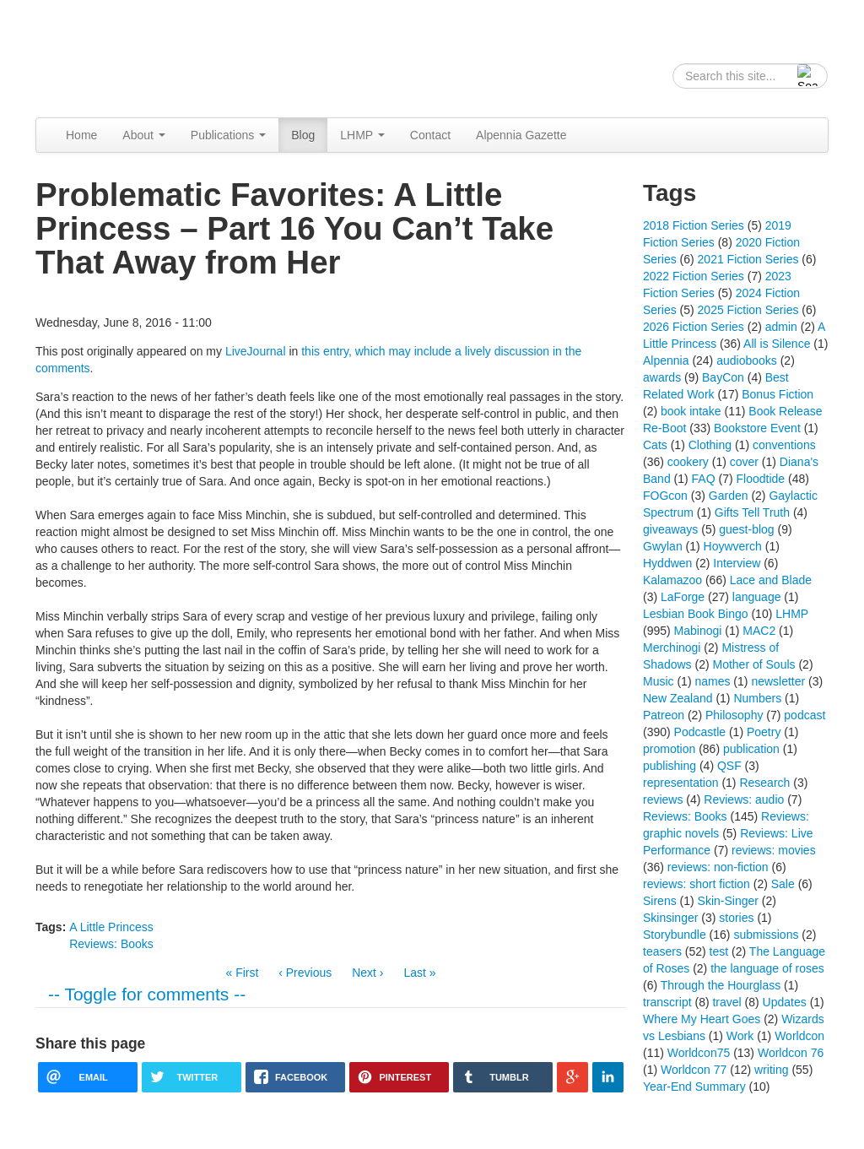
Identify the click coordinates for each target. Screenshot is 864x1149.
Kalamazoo (672, 580)
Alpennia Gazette (521, 135)
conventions (784, 445)
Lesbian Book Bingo (695, 614)
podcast (804, 715)
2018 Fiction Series (693, 225)
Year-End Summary (694, 1086)
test (719, 951)
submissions (765, 934)
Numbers (757, 698)
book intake (691, 411)
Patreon (663, 715)
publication (751, 749)
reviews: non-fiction (718, 867)
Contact (430, 135)
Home (81, 135)
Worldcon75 (698, 1053)
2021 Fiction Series (748, 259)
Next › (367, 972)
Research (764, 782)
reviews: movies (774, 850)
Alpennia (122, 56)
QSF (729, 765)
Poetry (763, 732)
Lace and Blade (771, 580)
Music (658, 681)
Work (739, 1036)
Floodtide (761, 478)
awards (662, 377)
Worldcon (799, 1036)
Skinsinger (670, 917)
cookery (688, 462)
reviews (663, 799)
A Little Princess (111, 927)
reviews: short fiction (696, 884)
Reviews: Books (111, 944)
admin (781, 326)
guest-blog (746, 529)
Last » (419, 972)
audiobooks (746, 360)
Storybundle (674, 934)
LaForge (683, 597)
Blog (303, 135)
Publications (228, 135)
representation (681, 782)
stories (736, 917)
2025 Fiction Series (748, 310)
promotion (669, 749)
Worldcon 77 (693, 1069)
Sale (783, 884)
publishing (669, 765)
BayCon (723, 377)
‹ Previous (305, 972)
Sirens (660, 901)
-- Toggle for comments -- (147, 994)
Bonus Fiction (777, 394)
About (143, 135)
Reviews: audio (744, 799)
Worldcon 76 (791, 1053)
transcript (667, 1002)
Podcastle (700, 732)
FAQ (704, 478)
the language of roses (767, 968)
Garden (728, 495)
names (712, 681)
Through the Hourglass (720, 985)
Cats (655, 445)
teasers (662, 951)
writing (771, 1069)
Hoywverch (733, 546)
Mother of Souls (753, 664)
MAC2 (758, 630)
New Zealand (678, 698)
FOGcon (665, 495)
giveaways (670, 529)
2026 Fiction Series (693, 326)
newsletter (778, 681)
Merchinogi (671, 647)
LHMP (362, 135)
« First (241, 972)
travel (726, 1002)
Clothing (710, 445)
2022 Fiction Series (693, 276)
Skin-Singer (728, 901)
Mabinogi (698, 630)
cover (744, 462)
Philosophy (734, 715)
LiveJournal (255, 351)
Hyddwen (667, 563)
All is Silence (776, 343)
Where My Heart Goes (701, 1019)
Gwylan (663, 546)
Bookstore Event (757, 428)
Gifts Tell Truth (752, 512)
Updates (785, 1002)
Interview (736, 563)
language (756, 597)
